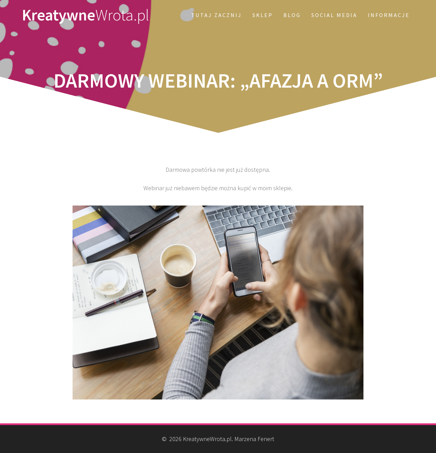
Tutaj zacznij (216, 15)
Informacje (389, 15)
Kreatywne (85, 15)
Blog (292, 15)
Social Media (334, 15)
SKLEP (262, 15)
